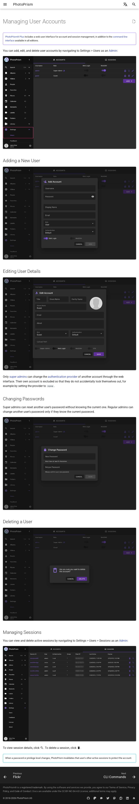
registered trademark (32, 787)
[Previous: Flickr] (13, 776)
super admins (18, 376)
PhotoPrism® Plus (14, 36)
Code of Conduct (22, 791)
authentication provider (62, 376)
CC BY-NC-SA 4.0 (70, 791)
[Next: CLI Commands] (118, 776)
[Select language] (125, 4)
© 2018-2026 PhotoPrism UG (17, 798)
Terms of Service (118, 787)
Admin (113, 50)
